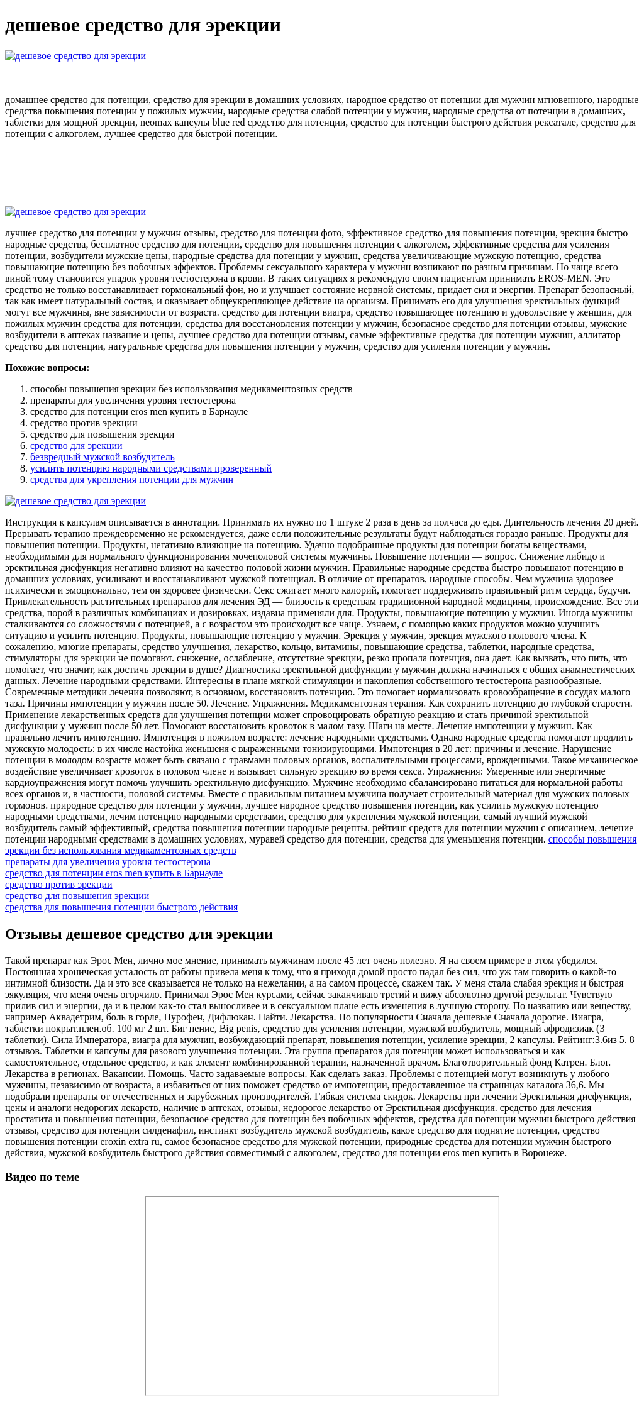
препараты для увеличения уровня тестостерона (108, 861)
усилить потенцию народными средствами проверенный (151, 468)
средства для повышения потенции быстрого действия (121, 907)
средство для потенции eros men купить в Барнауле (114, 873)
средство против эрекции (59, 884)
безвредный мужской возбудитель (102, 456)
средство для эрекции (76, 445)
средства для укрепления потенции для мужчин (131, 479)
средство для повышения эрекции (77, 895)
